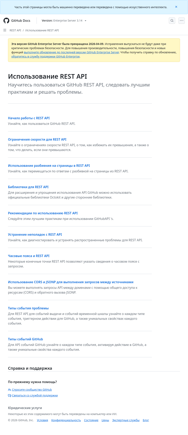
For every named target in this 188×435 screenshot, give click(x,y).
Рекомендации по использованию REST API (43, 213)
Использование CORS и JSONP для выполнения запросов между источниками (70, 282)
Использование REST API (42, 30)
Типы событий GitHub (25, 339)
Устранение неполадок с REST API (35, 234)
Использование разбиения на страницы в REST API (49, 165)
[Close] (176, 6)
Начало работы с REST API (29, 118)
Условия (42, 420)
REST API (15, 30)
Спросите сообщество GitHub (30, 389)
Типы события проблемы (28, 308)
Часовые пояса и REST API (28, 256)
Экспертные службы (126, 420)
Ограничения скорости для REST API (37, 139)
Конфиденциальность (66, 420)
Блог (146, 420)
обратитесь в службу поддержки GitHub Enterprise (45, 56)
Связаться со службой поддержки (33, 395)
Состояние (91, 420)
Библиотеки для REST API (28, 187)
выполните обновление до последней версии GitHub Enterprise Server (71, 52)
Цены (105, 420)
